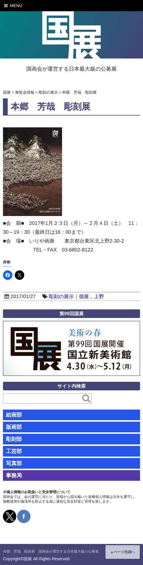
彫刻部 (14, 439)
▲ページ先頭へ (122, 552)
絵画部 (14, 415)
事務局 (14, 475)
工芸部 (14, 451)
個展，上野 (91, 296)
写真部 (14, 463)
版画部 (14, 427)
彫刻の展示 (61, 296)
